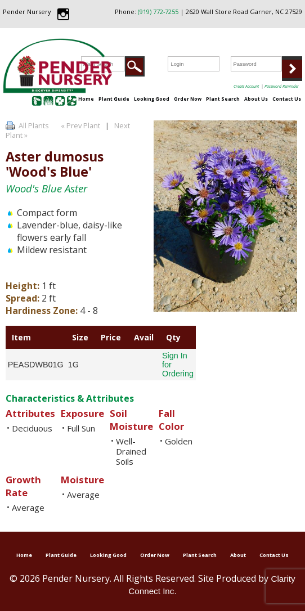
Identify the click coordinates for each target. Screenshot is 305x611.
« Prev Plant (79, 125)
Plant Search (223, 99)
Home (86, 99)
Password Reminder (281, 86)
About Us (256, 99)
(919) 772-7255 (158, 11)
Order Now (187, 99)
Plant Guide (113, 99)
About (238, 555)
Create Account (246, 86)
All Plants (34, 125)
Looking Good (151, 99)
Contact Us (286, 99)
